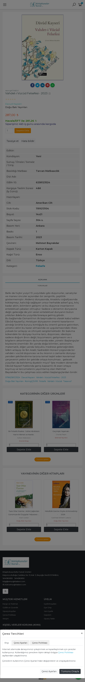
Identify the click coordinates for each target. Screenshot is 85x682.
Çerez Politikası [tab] (39, 643)
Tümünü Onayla (70, 671)
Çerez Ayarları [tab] (20, 643)
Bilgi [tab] (6, 643)
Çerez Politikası (65, 652)
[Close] (82, 633)
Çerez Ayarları (49, 671)
